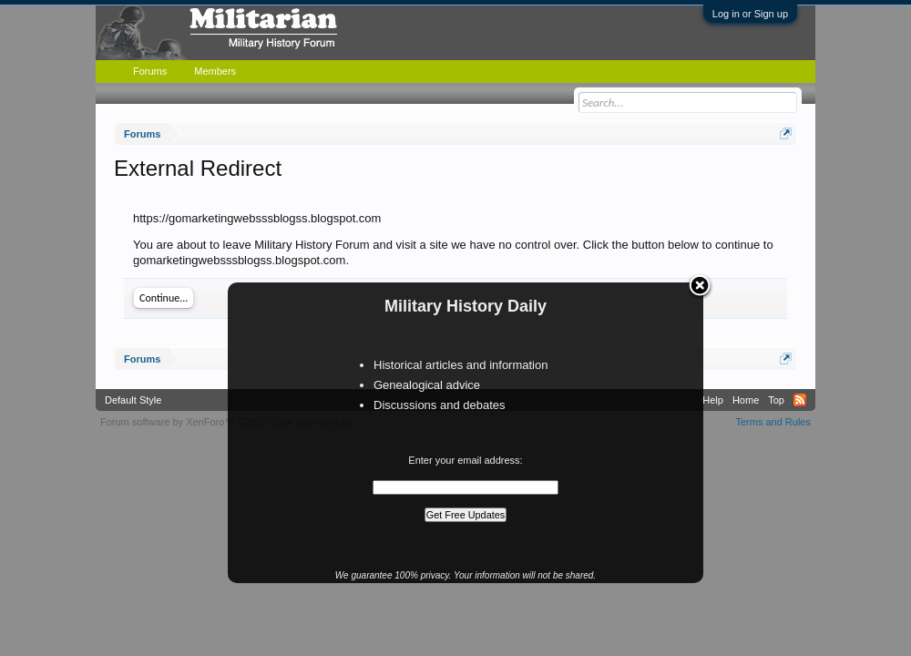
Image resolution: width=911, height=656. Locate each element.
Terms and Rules (773, 421)
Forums (150, 71)
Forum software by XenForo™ (226, 421)
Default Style (133, 400)
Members (215, 71)
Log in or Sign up (750, 13)
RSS (799, 400)
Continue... (163, 298)
